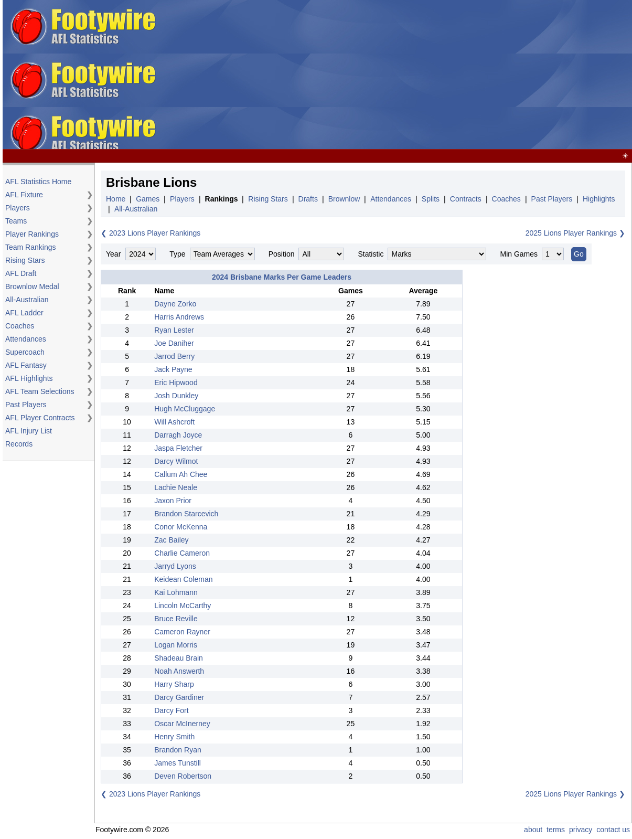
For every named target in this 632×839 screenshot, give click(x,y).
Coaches (19, 326)
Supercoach (25, 352)
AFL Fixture (24, 194)
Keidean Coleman (183, 579)
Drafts (308, 199)
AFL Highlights (29, 378)
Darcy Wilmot (176, 461)
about (533, 829)
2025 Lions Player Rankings (571, 233)
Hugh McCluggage (184, 409)
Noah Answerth (179, 671)
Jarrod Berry (174, 356)
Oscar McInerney (182, 723)
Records (19, 444)
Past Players (26, 404)
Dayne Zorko (175, 304)
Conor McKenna (180, 527)
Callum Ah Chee (180, 474)
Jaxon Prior (172, 500)
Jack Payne (173, 369)
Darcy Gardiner (179, 697)
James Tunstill (177, 763)
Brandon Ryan (177, 750)
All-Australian (26, 299)
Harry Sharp (174, 684)
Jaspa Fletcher (178, 448)
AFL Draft (20, 273)
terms (556, 829)
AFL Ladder (24, 313)
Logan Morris (175, 645)
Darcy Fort (171, 710)
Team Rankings (30, 247)
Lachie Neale (175, 487)
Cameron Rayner (182, 632)
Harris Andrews (179, 317)
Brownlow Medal (32, 286)
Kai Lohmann (176, 592)
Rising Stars (25, 260)
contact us (613, 829)
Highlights (599, 199)
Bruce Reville (175, 618)
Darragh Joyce (178, 435)
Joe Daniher (174, 343)
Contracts (465, 199)
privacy (580, 829)
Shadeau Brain (178, 658)
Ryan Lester (174, 330)
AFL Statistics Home (38, 181)
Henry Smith (174, 736)
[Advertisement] (448, 75)
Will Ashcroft (174, 422)
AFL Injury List (28, 431)
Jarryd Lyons (175, 566)
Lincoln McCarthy (182, 605)
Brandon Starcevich (186, 513)
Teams (16, 221)
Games (147, 199)
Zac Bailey (171, 540)
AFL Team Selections (39, 391)
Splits (431, 199)
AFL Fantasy (26, 365)
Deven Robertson (182, 776)
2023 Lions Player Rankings (154, 233)
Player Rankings (32, 234)
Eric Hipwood (175, 382)
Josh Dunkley (176, 395)
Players (17, 208)
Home (115, 199)
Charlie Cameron (182, 553)
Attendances (25, 339)
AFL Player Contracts (40, 417)
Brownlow (344, 199)
